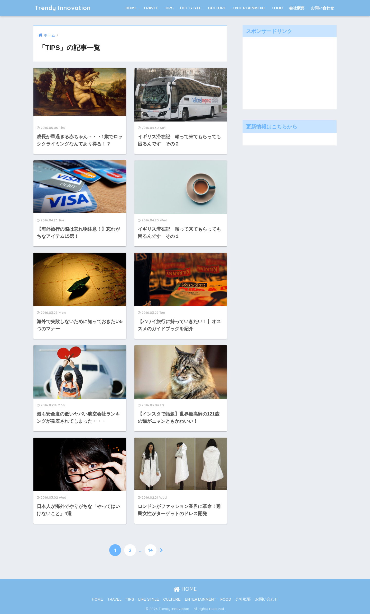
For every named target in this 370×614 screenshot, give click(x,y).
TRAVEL (151, 8)
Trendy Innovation (66, 8)
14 (150, 550)
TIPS (169, 8)
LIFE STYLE (191, 8)
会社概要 (296, 8)
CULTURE (217, 8)
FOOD (277, 8)
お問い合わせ (322, 8)
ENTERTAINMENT (249, 8)
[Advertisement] (283, 72)
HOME (131, 8)
